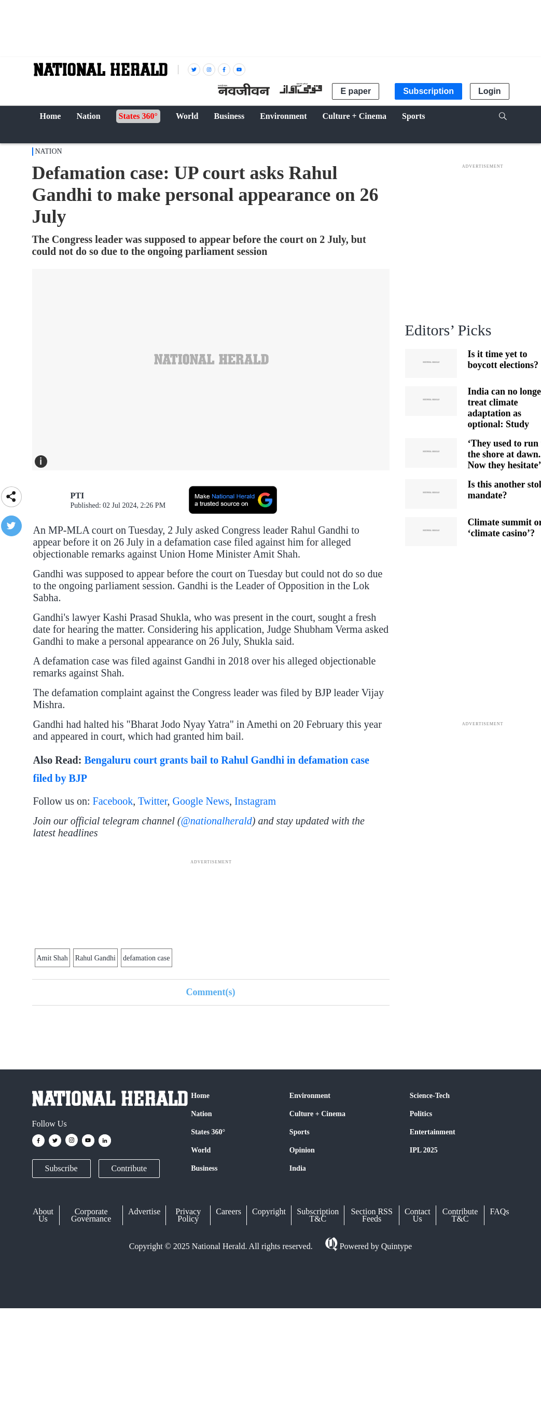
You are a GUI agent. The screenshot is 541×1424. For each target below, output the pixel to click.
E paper (355, 91)
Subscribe (61, 1168)
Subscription (428, 91)
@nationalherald (216, 820)
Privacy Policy (188, 1215)
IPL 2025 (424, 1150)
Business (204, 1168)
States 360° (208, 1132)
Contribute (129, 1168)
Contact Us (418, 1215)
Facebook (113, 801)
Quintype (395, 1246)
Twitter (153, 801)
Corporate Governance (91, 1215)
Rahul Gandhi (95, 958)
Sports (299, 1132)
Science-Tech (430, 1096)
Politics (421, 1114)
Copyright (269, 1211)
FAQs (499, 1211)
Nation (48, 151)
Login (489, 91)
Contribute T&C (460, 1215)
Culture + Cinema (317, 1114)
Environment (309, 1096)
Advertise (144, 1211)
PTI (78, 495)
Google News (201, 801)
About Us (43, 1215)
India (297, 1168)
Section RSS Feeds (371, 1215)
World (201, 1150)
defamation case (146, 958)
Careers (228, 1211)
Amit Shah (52, 958)
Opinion (302, 1150)
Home (200, 1096)
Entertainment (432, 1132)
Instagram (255, 801)
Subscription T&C (318, 1215)
